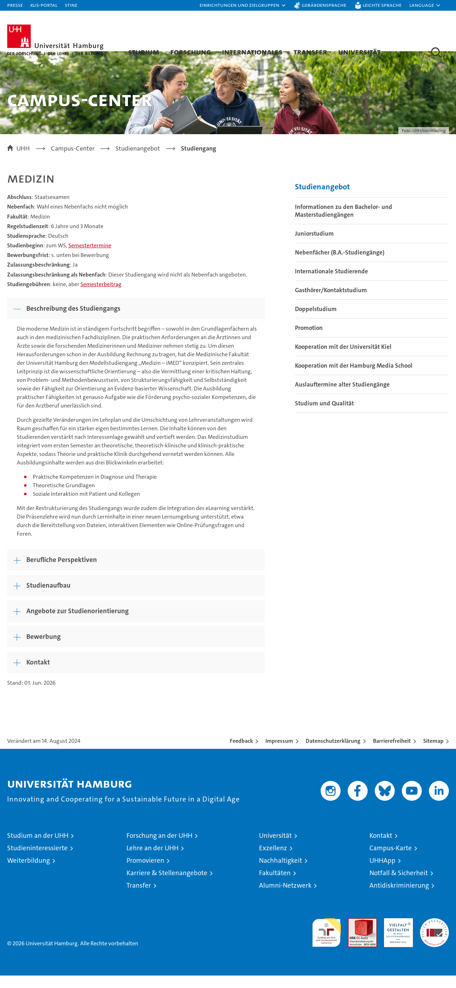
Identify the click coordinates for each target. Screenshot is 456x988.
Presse (15, 5)
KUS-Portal (43, 5)
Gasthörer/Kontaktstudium (331, 303)
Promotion (309, 341)
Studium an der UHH (37, 848)
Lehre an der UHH (152, 860)
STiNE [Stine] (71, 5)
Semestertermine (89, 258)
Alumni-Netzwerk (285, 897)
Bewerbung (43, 649)
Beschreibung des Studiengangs (73, 320)
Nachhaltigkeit (280, 872)
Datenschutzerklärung (333, 753)
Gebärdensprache (324, 5)
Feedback (241, 753)
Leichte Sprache (382, 5)
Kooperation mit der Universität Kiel (343, 359)
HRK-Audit (396, 934)
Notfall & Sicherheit (398, 885)
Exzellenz (273, 860)
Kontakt (38, 674)
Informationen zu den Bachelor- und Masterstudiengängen (343, 223)
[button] (243, 5)
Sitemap (433, 753)
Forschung (190, 51)
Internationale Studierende (331, 284)
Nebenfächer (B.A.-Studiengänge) (339, 265)
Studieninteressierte (37, 860)
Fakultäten (275, 885)
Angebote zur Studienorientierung (77, 623)
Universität (359, 51)
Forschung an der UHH (159, 848)
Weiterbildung (28, 872)
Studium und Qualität (324, 416)
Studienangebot (322, 199)
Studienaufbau (48, 597)
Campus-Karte (390, 860)
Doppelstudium (316, 322)
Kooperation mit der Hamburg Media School (354, 378)
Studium (143, 51)
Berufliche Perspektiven (61, 572)
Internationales (252, 51)
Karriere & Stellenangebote (166, 885)
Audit (355, 934)
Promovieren (145, 872)
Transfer (310, 51)
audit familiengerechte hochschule (326, 942)
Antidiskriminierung (399, 897)
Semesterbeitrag (101, 296)
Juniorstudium (314, 246)
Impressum (279, 753)
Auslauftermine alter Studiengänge (342, 397)
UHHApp (382, 872)
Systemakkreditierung (434, 934)
